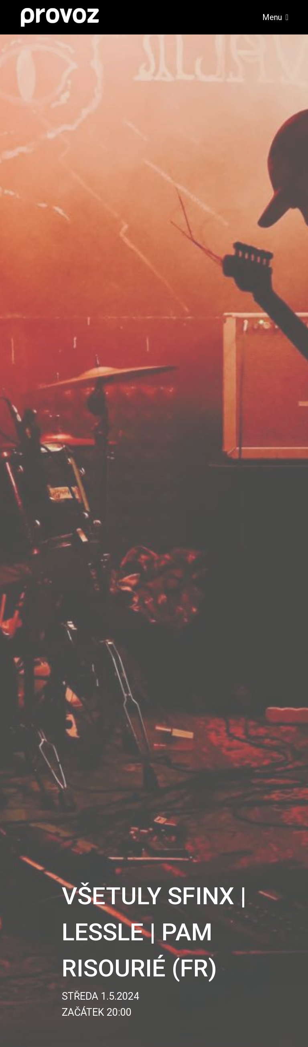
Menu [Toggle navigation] (275, 17)
